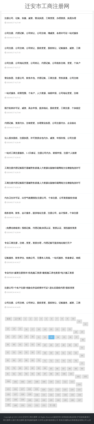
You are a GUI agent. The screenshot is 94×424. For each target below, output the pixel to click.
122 (57, 390)
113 (72, 382)
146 (72, 400)
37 (76, 337)
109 (43, 382)
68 (26, 360)
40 (14, 344)
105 (15, 382)
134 (65, 395)
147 (79, 400)
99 (57, 374)
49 (70, 345)
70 (39, 360)
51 (82, 348)
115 (8, 389)
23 (70, 329)
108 (36, 382)
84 (45, 368)
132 (51, 395)
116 (15, 389)
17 (32, 329)
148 (8, 405)
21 (57, 329)
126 (8, 394)
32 (45, 337)
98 (51, 374)
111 (58, 382)
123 (64, 390)
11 (79, 321)
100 (64, 374)
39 (8, 344)
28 (20, 337)
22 (63, 329)
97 (45, 374)
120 (43, 390)
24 (76, 332)
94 (26, 374)
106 (22, 382)
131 (43, 395)
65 (8, 360)
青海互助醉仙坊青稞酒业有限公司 (73, 420)
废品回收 (73, 417)
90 (82, 369)
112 (65, 382)
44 (39, 344)
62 (70, 353)
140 (29, 400)
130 (36, 395)
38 (83, 340)
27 (14, 337)
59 (51, 353)
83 (39, 368)
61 (63, 353)
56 (32, 352)
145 (65, 400)
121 (50, 390)
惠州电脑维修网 (30, 420)
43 (32, 344)
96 (39, 374)
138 (15, 400)
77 (82, 363)
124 (72, 390)
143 (51, 400)
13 (8, 329)
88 (70, 369)
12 (85, 324)
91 (8, 374)
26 (8, 337)
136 (79, 395)
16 (26, 329)
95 (32, 374)
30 (32, 337)
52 (8, 352)
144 (58, 400)
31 (39, 337)
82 (32, 368)
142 (43, 400)
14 (14, 329)
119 (36, 389)
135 (72, 395)
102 (78, 376)
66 (14, 360)
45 (45, 345)
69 (32, 360)
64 (82, 355)
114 (79, 384)
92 (14, 374)
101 (71, 374)
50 (76, 345)
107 (29, 382)
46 (51, 345)
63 (76, 353)
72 (51, 361)
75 (70, 361)
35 (64, 337)
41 (20, 344)
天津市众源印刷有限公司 (48, 420)
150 (22, 405)
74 (63, 361)
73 (57, 361)
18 (39, 329)
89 (76, 369)
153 (43, 405)
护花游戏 (81, 417)
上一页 (17, 319)
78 (8, 368)
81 (26, 368)
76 (76, 361)
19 (45, 329)
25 (82, 332)
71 (45, 361)
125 (79, 390)
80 (20, 368)
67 (20, 360)
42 (26, 344)
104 (8, 381)
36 (70, 337)
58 (45, 353)
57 (39, 352)
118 (29, 389)
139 (22, 400)
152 (36, 405)
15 (20, 329)
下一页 (52, 405)
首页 (9, 319)
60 (57, 353)
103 (85, 376)
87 (63, 369)
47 (57, 345)
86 (57, 369)
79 (14, 368)
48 (63, 345)
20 (51, 329)
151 (29, 405)
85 (51, 369)
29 (26, 337)
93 (20, 374)
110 (51, 382)
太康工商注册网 (17, 420)
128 (22, 394)
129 (29, 394)
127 (15, 394)
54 (20, 352)
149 (15, 405)
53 (14, 352)
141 (36, 400)
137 (8, 400)
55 (26, 352)
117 (22, 389)
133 (58, 395)
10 (73, 319)
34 (58, 337)
